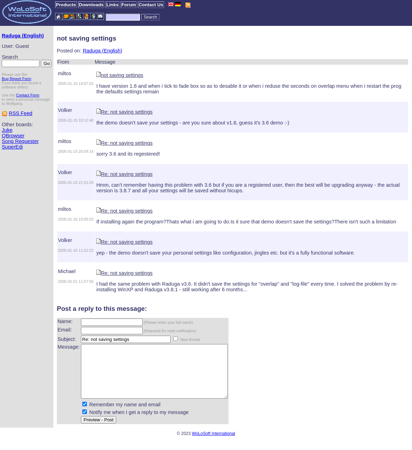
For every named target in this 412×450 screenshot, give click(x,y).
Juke (7, 130)
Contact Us (150, 4)
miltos (64, 73)
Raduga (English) (23, 35)
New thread (190, 339)
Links (112, 4)
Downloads (91, 4)
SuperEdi (12, 147)
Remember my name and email (124, 415)
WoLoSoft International (213, 444)
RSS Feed (20, 113)
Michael (67, 271)
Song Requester (20, 141)
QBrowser (13, 135)
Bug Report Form (16, 79)
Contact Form (27, 95)
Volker (65, 110)
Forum (128, 4)
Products (66, 4)
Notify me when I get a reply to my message (139, 423)
